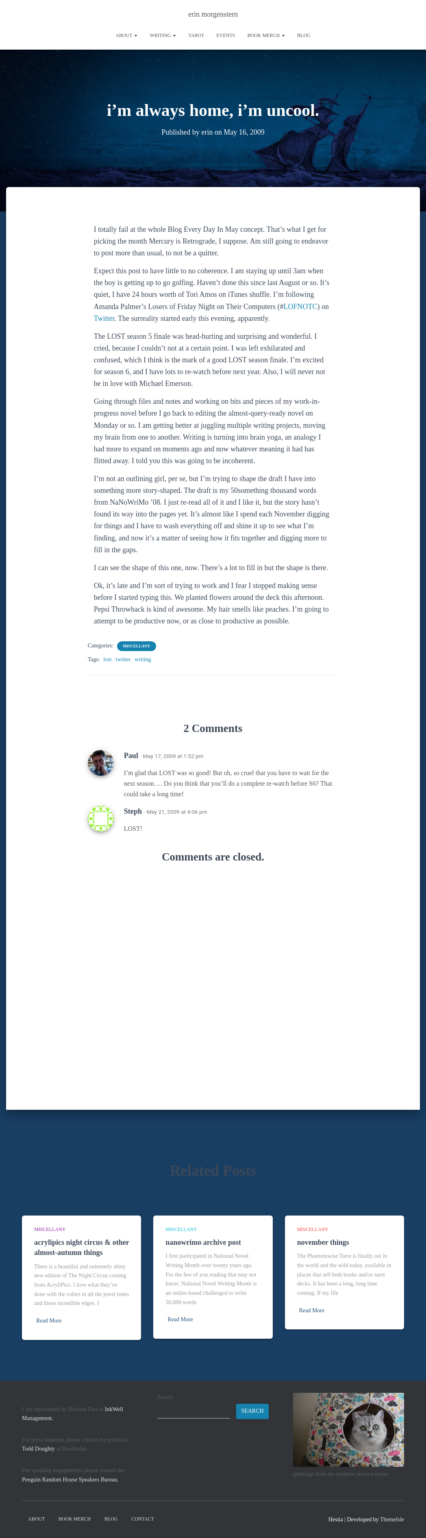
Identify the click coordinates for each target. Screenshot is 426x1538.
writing (163, 35)
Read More (49, 1321)
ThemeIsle (392, 1519)
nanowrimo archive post (203, 1242)
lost (107, 659)
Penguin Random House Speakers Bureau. (70, 1480)
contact (142, 1519)
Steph (133, 811)
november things (323, 1242)
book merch (266, 35)
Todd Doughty (38, 1449)
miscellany (136, 645)
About (126, 35)
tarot (196, 35)
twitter (123, 659)
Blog (304, 35)
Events (225, 35)
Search (165, 1397)
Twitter (104, 318)
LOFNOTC (300, 306)
